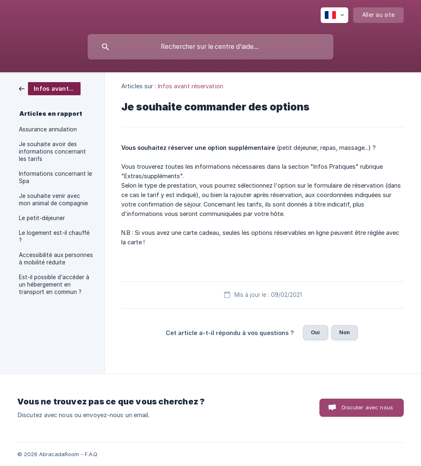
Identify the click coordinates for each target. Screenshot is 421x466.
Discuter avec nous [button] (367, 407)
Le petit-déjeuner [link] (42, 218)
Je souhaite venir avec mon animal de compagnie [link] (53, 200)
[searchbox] (210, 47)
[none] (334, 15)
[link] (50, 88)
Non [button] (344, 332)
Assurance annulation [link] (48, 129)
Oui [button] (315, 332)
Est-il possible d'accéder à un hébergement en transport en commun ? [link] (54, 284)
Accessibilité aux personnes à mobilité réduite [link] (56, 259)
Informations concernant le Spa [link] (55, 177)
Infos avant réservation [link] (190, 86)
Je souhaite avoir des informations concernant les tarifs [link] (52, 151)
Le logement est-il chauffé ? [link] (54, 236)
